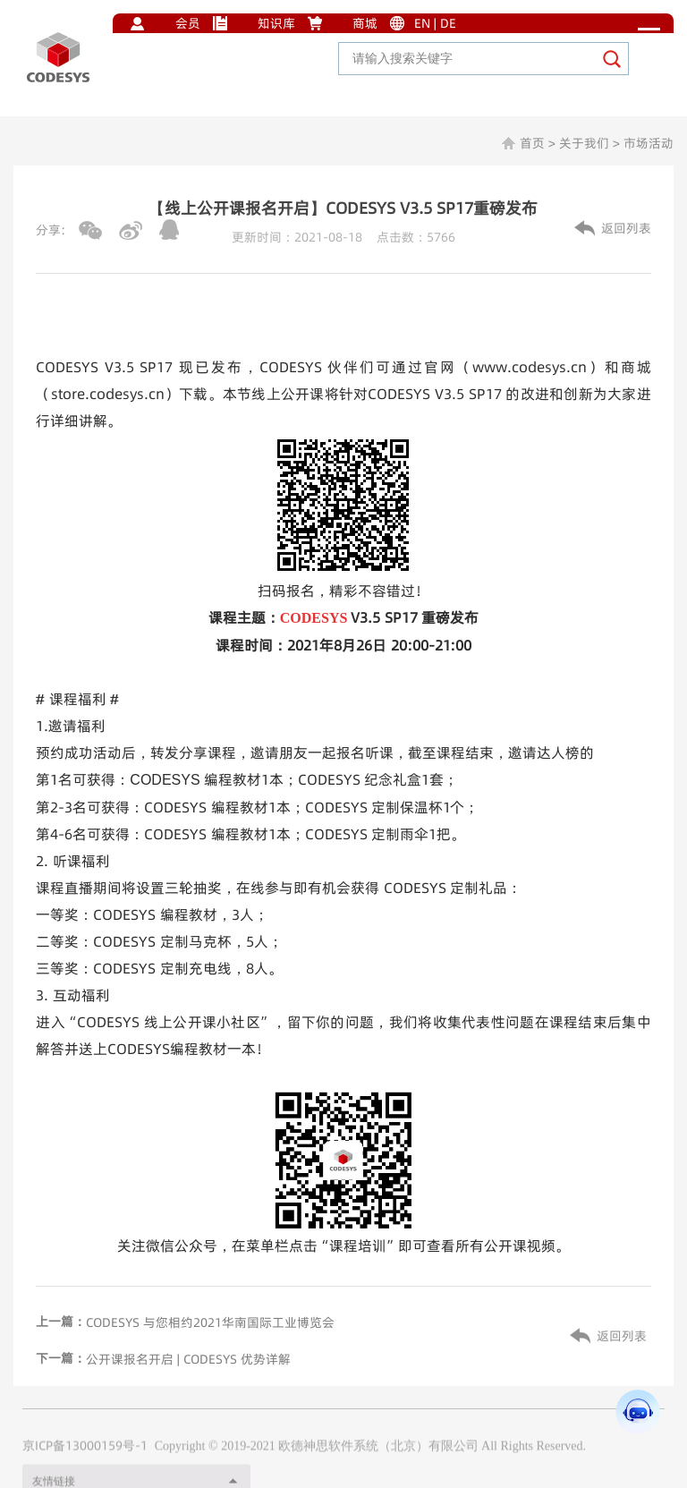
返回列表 (626, 228)
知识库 (276, 23)
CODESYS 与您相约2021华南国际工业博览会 (210, 1322)
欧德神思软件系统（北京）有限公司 (378, 1468)
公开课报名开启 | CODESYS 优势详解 (188, 1359)
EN (422, 23)
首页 (532, 143)
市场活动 (648, 143)
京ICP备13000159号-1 (85, 1468)
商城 (364, 23)
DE (448, 23)
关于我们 (584, 143)
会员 (187, 23)
